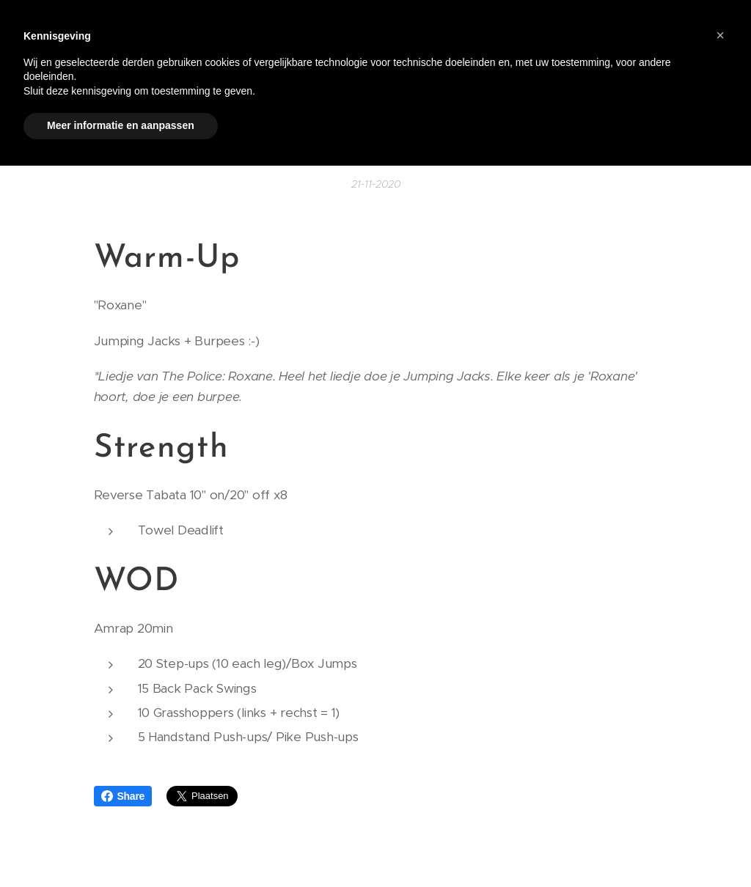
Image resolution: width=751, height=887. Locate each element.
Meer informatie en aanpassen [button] (120, 125)
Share (123, 796)
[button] (720, 35)
